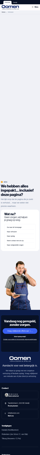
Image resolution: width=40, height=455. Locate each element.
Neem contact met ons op (15, 240)
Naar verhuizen (12, 232)
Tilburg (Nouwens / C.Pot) (11, 438)
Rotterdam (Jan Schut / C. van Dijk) (15, 434)
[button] (35, 7)
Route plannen (13, 406)
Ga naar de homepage (14, 227)
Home (3, 12)
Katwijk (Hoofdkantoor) (10, 430)
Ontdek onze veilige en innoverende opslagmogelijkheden (20, 339)
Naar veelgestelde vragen (15, 245)
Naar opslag (11, 236)
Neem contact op (13, 396)
